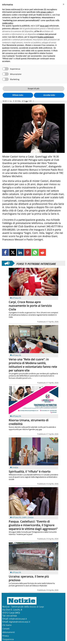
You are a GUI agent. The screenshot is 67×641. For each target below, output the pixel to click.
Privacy (5, 635)
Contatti (6, 628)
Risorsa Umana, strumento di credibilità (28, 422)
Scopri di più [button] (33, 88)
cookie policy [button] (7, 23)
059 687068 (11, 615)
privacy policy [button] (46, 12)
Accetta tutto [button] (49, 95)
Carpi (24, 517)
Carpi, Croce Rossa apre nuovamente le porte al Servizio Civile (30, 305)
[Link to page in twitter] (12, 252)
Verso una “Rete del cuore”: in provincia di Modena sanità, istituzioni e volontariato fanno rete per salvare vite (33, 364)
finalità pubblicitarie (45, 37)
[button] (63, 4)
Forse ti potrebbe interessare (36, 263)
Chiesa (15, 467)
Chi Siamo (6, 625)
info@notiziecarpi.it (18, 618)
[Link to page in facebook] (5, 252)
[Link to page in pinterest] (27, 252)
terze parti (44, 26)
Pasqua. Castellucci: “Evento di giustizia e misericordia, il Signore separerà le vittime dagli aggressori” (33, 525)
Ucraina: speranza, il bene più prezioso (29, 578)
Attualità (16, 298)
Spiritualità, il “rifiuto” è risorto (30, 471)
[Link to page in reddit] (42, 252)
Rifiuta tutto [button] (18, 95)
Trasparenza (8, 639)
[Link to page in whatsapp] (34, 252)
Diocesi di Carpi (37, 606)
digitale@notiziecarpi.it (19, 621)
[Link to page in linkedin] (20, 252)
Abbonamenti (8, 632)
